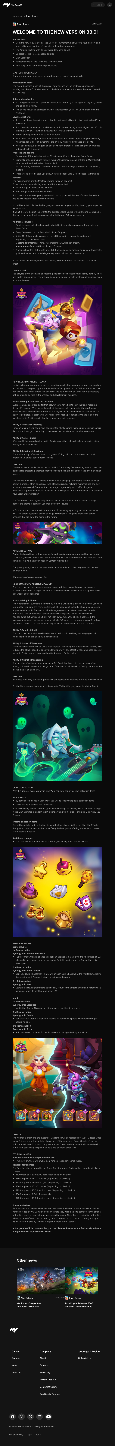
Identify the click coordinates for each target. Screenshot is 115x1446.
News (14, 1365)
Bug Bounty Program (50, 1394)
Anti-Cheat (17, 1372)
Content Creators (48, 1386)
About (43, 1358)
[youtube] (48, 1416)
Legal (29, 1434)
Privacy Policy (16, 1434)
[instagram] (21, 1416)
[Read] (41, 1287)
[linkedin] (39, 1416)
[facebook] (12, 1416)
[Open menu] (109, 4)
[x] (30, 1416)
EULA (38, 1434)
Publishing (45, 1372)
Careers (44, 1365)
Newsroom (18, 16)
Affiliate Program (48, 1379)
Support (16, 1358)
